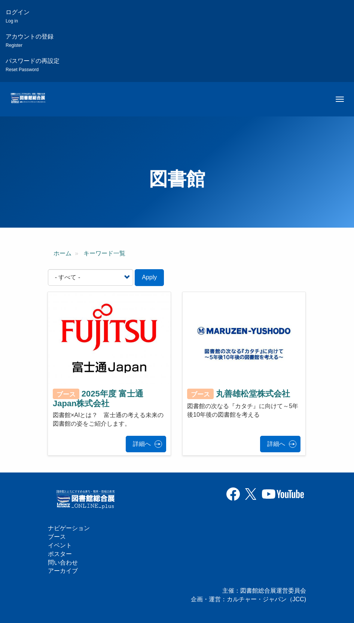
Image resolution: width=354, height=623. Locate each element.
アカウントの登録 (30, 40)
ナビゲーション (69, 528)
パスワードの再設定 (32, 65)
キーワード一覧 (104, 253)
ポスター (60, 554)
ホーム (62, 253)
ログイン (18, 16)
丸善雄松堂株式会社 (253, 393)
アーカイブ (63, 571)
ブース (57, 537)
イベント (60, 545)
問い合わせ (63, 562)
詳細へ (142, 444)
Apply (149, 277)
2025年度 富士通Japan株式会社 (98, 398)
